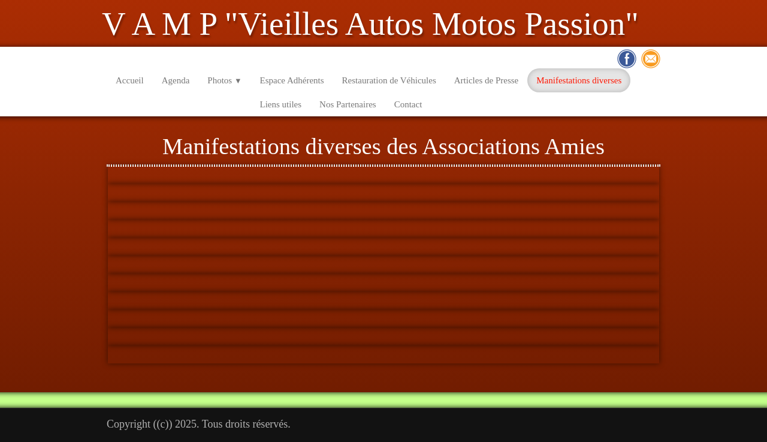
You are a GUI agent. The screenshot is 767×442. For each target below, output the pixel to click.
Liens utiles (281, 104)
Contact (408, 104)
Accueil (130, 80)
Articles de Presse (486, 80)
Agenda (176, 80)
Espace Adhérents (292, 80)
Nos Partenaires (347, 104)
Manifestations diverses (578, 80)
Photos (224, 80)
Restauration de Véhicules (389, 80)
